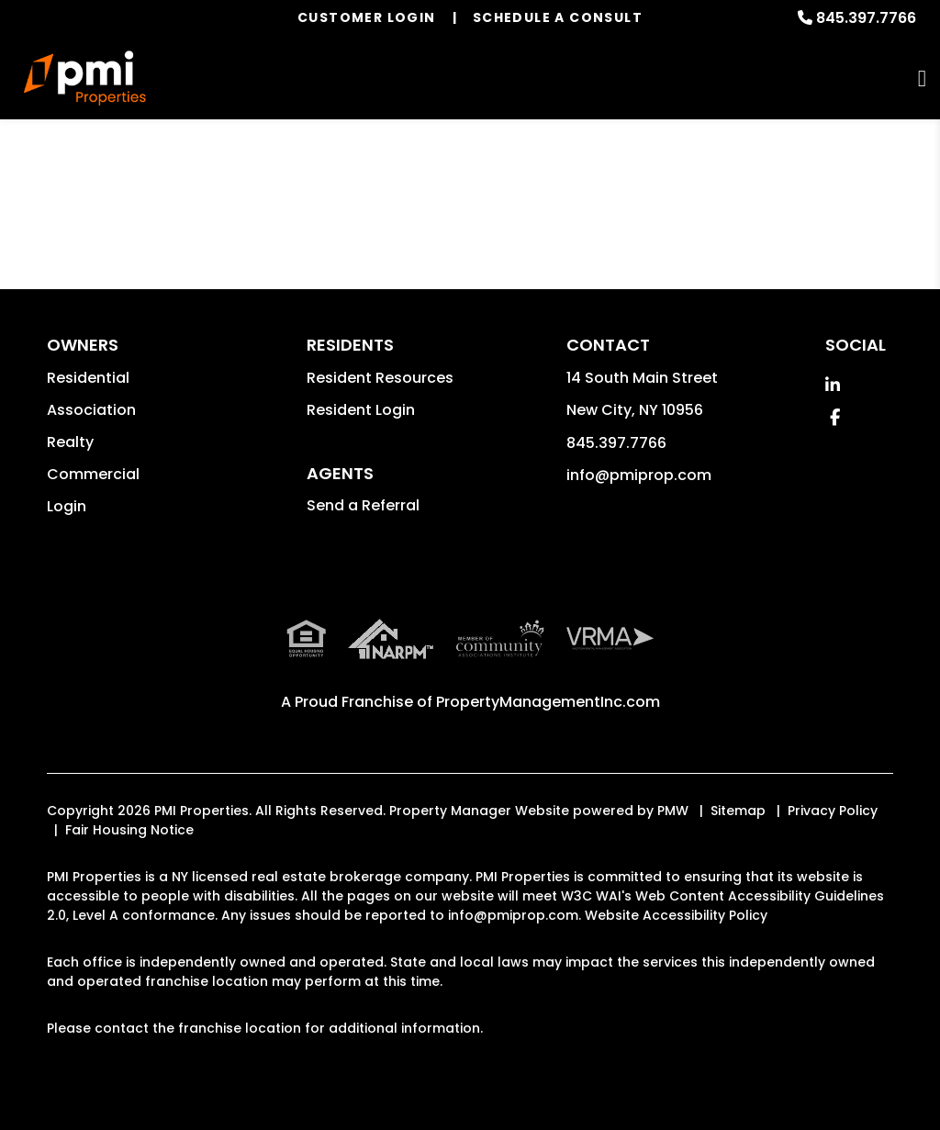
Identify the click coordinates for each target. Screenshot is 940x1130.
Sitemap (738, 810)
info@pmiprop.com (638, 475)
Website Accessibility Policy (676, 915)
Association (91, 409)
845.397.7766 (866, 17)
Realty (70, 442)
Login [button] (66, 506)
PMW (672, 810)
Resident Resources (380, 377)
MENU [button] (922, 78)
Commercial (93, 474)
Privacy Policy (833, 810)
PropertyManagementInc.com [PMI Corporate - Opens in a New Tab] (548, 701)
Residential (88, 377)
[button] (832, 385)
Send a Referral (363, 505)
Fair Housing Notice (129, 830)
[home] (85, 78)
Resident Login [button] (361, 409)
